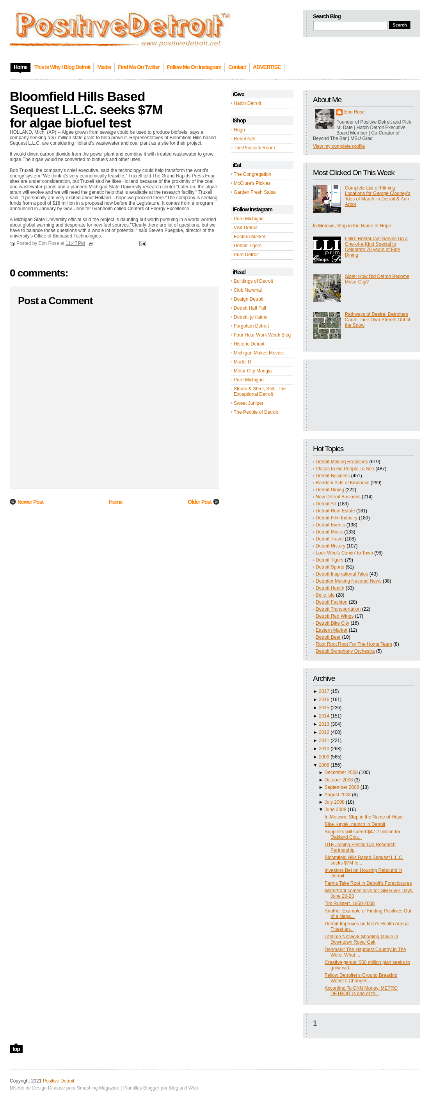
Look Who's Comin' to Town (344, 553)
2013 (324, 724)
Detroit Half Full (250, 308)
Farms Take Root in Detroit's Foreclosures (368, 883)
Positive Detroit (59, 1081)
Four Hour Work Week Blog (262, 335)
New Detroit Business (338, 497)
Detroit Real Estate (335, 511)
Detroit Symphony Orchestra (345, 651)
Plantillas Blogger (141, 1088)
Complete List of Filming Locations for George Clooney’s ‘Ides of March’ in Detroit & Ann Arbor (377, 196)
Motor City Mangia (253, 371)
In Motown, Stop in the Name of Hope (352, 226)
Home (116, 502)
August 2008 (338, 794)
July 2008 (335, 802)
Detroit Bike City (332, 623)
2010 (324, 748)
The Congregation (252, 174)
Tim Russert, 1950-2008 (350, 903)
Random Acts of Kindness (342, 482)
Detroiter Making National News (349, 581)
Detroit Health (330, 588)
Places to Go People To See (345, 468)
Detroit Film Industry (336, 518)
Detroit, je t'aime (250, 317)
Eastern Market (249, 236)
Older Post (199, 502)
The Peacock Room (254, 148)
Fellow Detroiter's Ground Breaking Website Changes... (361, 978)
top (16, 1049)
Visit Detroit (246, 227)
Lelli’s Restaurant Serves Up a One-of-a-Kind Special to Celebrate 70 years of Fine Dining (376, 247)
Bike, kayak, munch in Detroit (355, 824)
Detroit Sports (330, 567)
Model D (242, 362)
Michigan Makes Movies (259, 353)
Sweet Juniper (248, 403)
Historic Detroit (249, 344)
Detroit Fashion (331, 602)
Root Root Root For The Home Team (354, 644)
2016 (324, 699)
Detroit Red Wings (335, 616)
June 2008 (335, 809)
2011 (324, 740)
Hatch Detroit (247, 103)
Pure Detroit (246, 254)
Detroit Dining (330, 489)
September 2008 (342, 787)
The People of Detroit (256, 412)
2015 (324, 707)
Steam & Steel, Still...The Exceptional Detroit (260, 391)
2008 (324, 765)
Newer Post (30, 502)
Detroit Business (333, 475)
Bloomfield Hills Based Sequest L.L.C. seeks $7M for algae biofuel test (86, 109)
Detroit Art (326, 504)
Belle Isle (325, 595)
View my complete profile (339, 146)
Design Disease (48, 1088)
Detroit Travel (329, 539)
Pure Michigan (249, 218)
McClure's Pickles (252, 183)
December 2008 (341, 772)
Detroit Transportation (338, 609)
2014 (324, 716)
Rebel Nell (244, 139)
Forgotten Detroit (251, 326)
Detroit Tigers (247, 245)
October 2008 (339, 780)
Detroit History (330, 546)
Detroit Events (330, 525)
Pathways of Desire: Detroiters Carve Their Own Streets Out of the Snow (377, 320)
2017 (324, 691)
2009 (324, 757)
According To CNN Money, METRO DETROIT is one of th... (361, 990)
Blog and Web (183, 1088)
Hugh (239, 130)
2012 (324, 732)
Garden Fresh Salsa (254, 192)
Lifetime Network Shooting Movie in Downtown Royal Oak (361, 939)
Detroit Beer (328, 637)
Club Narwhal (248, 290)
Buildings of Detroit (253, 281)
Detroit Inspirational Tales (342, 574)
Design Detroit (248, 299)
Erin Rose (354, 112)
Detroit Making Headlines (342, 461)
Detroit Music (329, 532)
